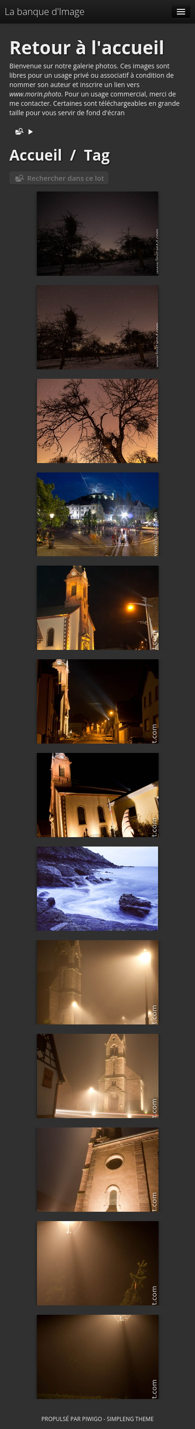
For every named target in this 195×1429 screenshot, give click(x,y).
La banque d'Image (45, 11)
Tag (96, 155)
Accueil (35, 155)
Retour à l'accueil (86, 47)
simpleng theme (130, 1418)
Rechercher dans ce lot (65, 178)
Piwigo (92, 1418)
